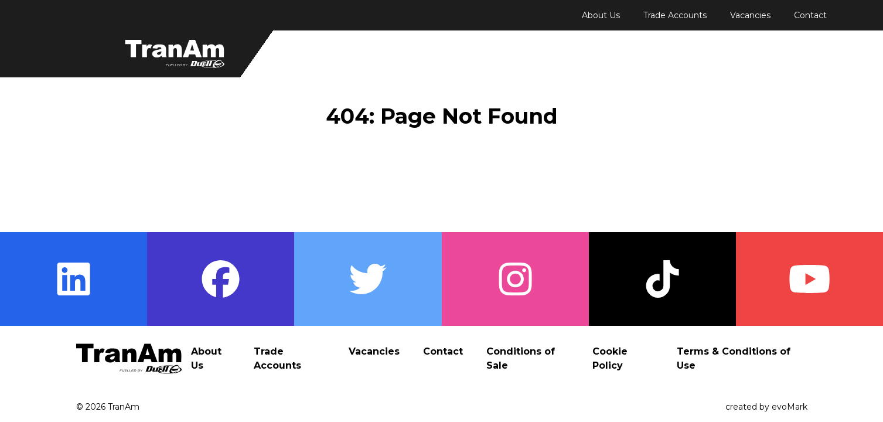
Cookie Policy (610, 358)
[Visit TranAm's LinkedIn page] (73, 279)
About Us (601, 15)
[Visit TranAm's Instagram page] (515, 279)
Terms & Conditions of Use (733, 358)
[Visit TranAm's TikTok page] (662, 279)
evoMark (789, 406)
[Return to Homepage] (174, 54)
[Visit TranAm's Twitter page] (367, 279)
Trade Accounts (675, 15)
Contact (810, 15)
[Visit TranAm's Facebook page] (220, 279)
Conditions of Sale (520, 358)
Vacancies (750, 15)
